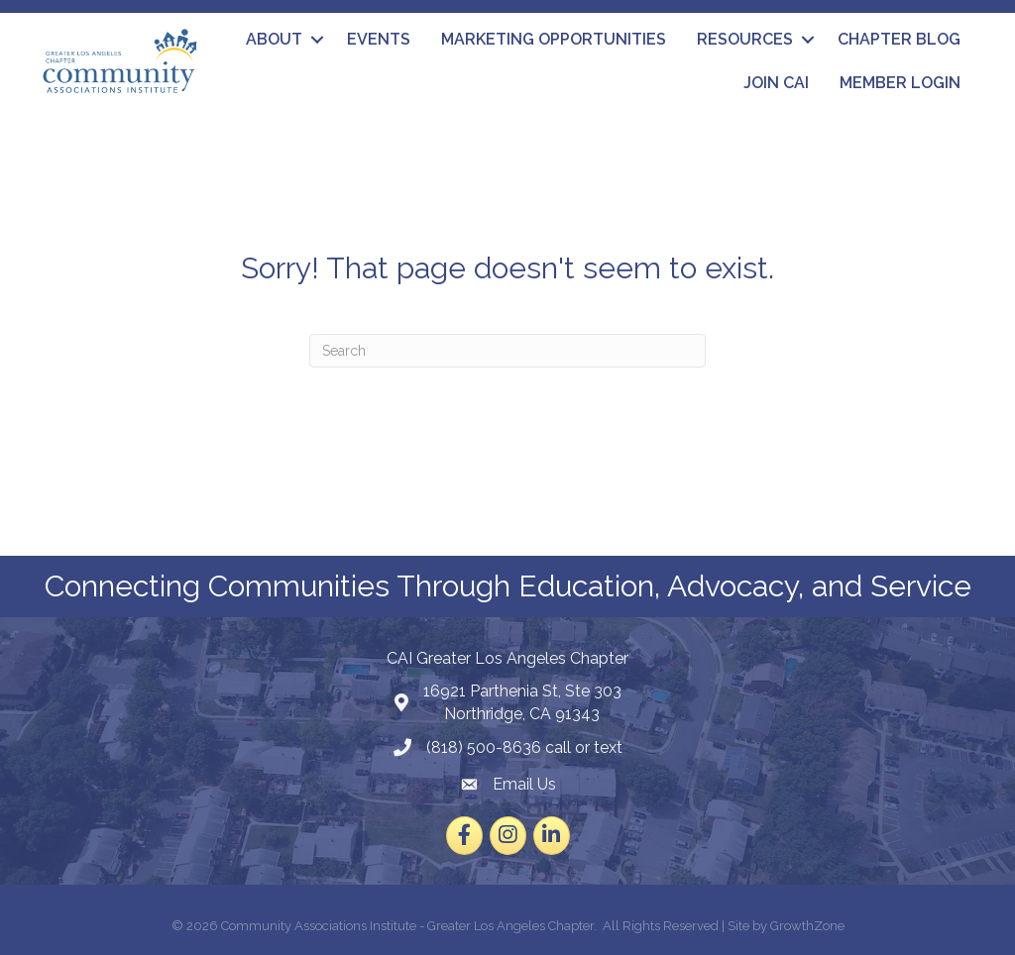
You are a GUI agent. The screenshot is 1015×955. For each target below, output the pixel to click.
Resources (745, 39)
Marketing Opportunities (553, 39)
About (274, 39)
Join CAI (776, 82)
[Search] (507, 351)
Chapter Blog (899, 39)
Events (378, 39)
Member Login (900, 82)
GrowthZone (807, 925)
